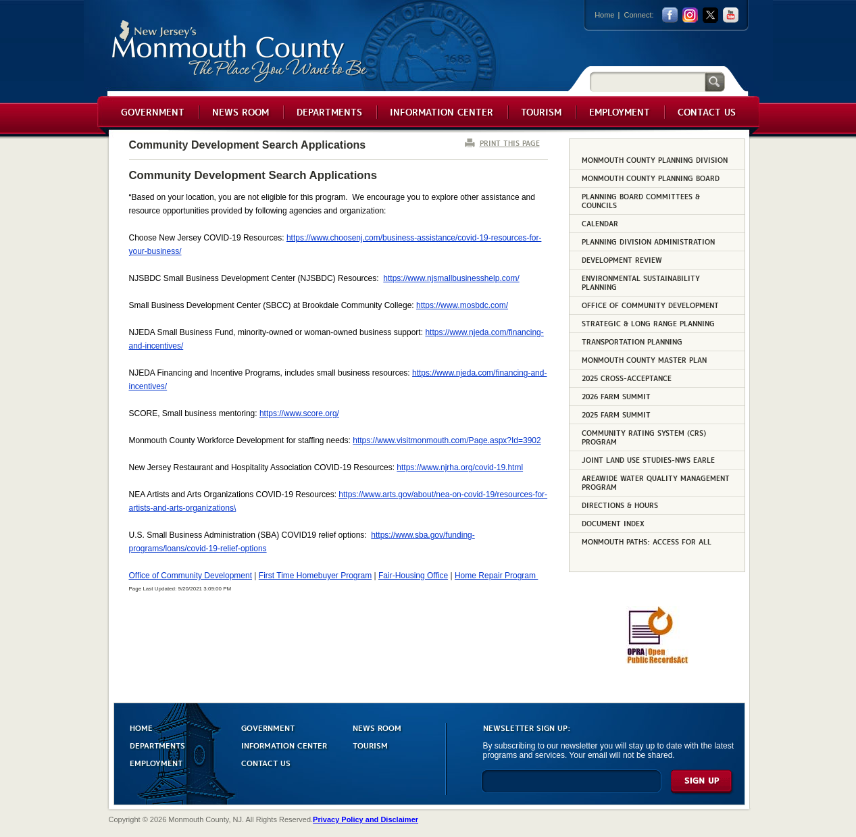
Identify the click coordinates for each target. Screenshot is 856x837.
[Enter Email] (571, 787)
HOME (141, 727)
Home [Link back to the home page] (604, 15)
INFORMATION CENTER (284, 745)
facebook (670, 15)
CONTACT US (266, 762)
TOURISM (370, 745)
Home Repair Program (496, 575)
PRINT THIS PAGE (510, 142)
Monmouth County (240, 52)
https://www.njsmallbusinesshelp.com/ (451, 278)
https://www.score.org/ (299, 413)
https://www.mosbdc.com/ (462, 305)
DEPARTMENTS (157, 745)
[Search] (647, 81)
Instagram (690, 15)
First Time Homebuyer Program (315, 575)
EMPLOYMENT (156, 762)
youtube (730, 15)
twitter (710, 15)
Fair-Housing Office (413, 575)
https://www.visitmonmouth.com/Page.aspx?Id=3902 (446, 440)
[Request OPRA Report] (657, 661)
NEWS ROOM (377, 727)
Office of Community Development (191, 575)
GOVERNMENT (268, 727)
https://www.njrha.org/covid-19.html (460, 467)
